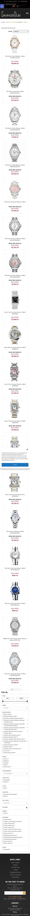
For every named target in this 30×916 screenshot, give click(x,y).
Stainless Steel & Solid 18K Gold (12, 748)
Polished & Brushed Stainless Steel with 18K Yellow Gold (14, 721)
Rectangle (6, 780)
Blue (5, 788)
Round (6, 782)
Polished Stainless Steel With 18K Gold (14, 739)
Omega (6, 763)
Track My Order (15, 867)
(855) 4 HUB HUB (13, 1)
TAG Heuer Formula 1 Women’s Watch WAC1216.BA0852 (15, 276)
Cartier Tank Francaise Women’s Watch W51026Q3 (15, 313)
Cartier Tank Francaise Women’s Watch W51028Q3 (15, 385)
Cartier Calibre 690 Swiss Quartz (12, 831)
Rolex (5, 765)
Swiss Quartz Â (8, 843)
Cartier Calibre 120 (9, 827)
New (5, 796)
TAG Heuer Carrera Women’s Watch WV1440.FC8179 (15, 57)
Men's (5, 813)
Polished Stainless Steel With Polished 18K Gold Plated (15, 741)
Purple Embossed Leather (11, 745)
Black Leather (7, 714)
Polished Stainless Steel (10, 737)
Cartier (6, 759)
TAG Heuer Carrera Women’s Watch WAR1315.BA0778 (15, 165)
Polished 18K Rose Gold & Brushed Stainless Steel (13, 732)
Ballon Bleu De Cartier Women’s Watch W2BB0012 (15, 348)
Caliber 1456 (7, 819)
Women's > (20, 22)
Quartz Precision (8, 833)
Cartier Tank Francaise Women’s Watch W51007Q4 (15, 421)
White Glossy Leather (9, 752)
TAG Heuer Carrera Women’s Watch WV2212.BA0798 (15, 129)
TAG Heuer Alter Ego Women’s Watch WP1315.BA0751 (15, 569)
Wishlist (15, 865)
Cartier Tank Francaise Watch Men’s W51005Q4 (15, 495)
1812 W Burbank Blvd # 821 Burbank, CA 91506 (15, 909)
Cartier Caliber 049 (9, 823)
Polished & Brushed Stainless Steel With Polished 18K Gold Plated (14, 724)
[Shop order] (21, 31)
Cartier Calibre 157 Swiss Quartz (12, 829)
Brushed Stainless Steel (10, 716)
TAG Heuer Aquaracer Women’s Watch (15, 202)
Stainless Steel (8, 746)
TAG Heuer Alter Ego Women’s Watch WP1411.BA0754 (15, 604)
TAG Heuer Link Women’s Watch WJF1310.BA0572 (15, 532)
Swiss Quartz (7, 841)
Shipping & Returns (15, 872)
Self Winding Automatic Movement (13, 837)
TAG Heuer (7, 767)
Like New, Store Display (10, 794)
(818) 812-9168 (24, 1)
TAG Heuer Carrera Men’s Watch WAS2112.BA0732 (15, 92)
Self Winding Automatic (10, 835)
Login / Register (15, 862)
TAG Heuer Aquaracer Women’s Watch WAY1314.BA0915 (15, 674)
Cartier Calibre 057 (9, 825)
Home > (3, 22)
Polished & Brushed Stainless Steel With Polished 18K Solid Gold (14, 728)
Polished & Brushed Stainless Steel (13, 718)
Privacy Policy (15, 877)
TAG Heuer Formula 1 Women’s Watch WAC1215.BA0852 (15, 239)
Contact (15, 870)
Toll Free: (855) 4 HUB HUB (8, 914)
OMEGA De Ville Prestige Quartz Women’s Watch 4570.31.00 (15, 639)
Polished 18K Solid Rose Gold (12, 735)
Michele (6, 761)
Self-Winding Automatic (10, 839)
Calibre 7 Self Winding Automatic (12, 821)
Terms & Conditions (15, 875)
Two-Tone (6, 750)
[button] (2, 6)
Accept (15, 464)
